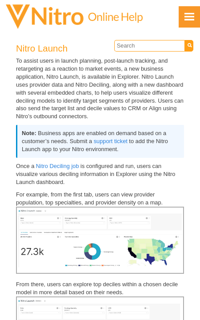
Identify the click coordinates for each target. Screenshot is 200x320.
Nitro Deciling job (57, 166)
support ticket (111, 141)
